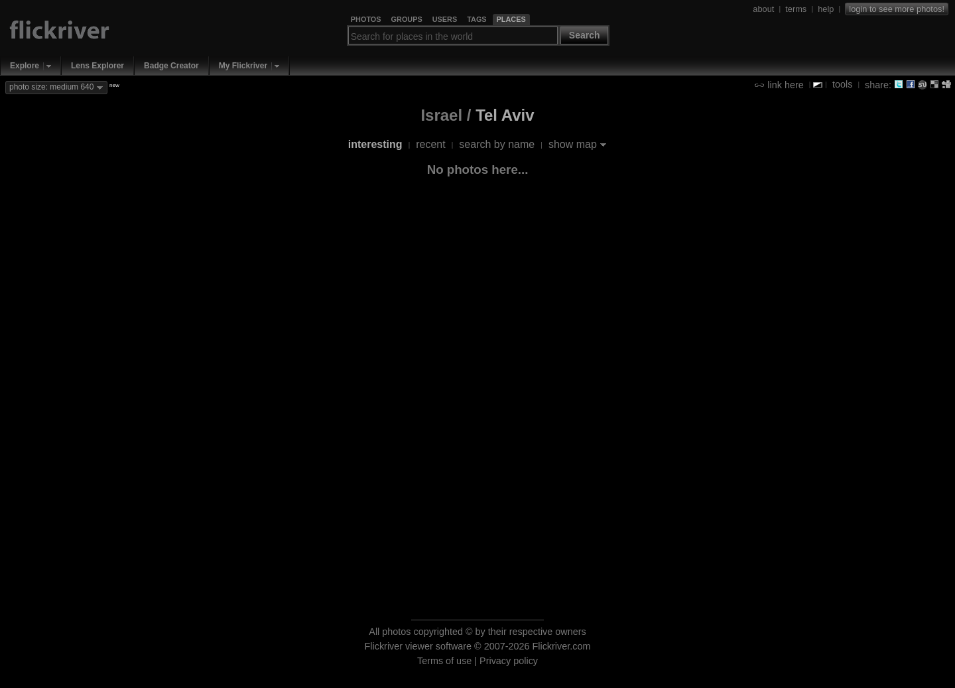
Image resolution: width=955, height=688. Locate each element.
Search (584, 35)
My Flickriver (243, 65)
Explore (24, 65)
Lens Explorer (97, 65)
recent (430, 144)
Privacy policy (508, 660)
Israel (441, 115)
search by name (497, 144)
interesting (375, 144)
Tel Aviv (505, 115)
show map (572, 144)
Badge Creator (171, 65)
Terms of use (444, 660)
